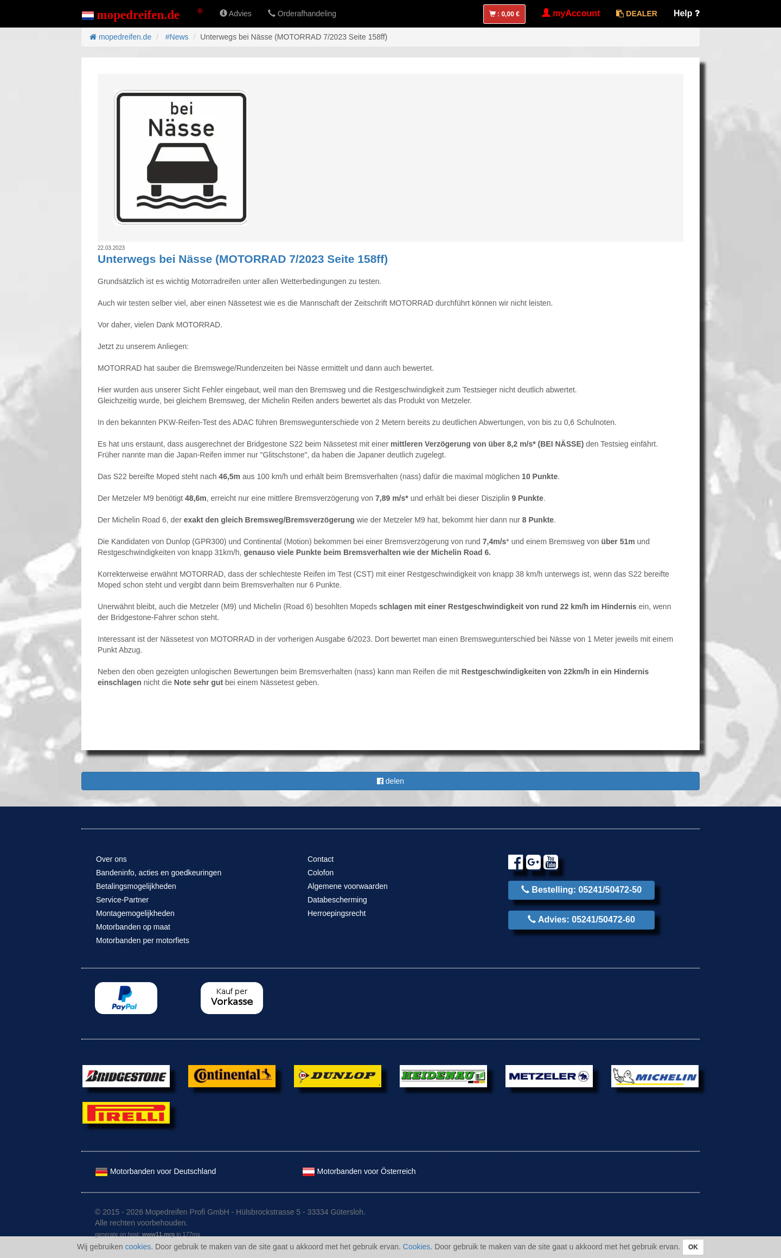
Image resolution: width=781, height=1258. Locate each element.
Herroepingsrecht (337, 913)
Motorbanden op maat (133, 926)
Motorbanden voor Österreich (359, 1171)
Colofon (321, 872)
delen (390, 781)
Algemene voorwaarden (348, 886)
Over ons (111, 859)
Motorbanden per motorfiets (142, 940)
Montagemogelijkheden (135, 913)
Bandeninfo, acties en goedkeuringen (158, 872)
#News (177, 37)
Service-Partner (122, 899)
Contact (321, 859)
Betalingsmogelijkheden (136, 886)
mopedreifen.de (120, 37)
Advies (236, 13)
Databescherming (337, 899)
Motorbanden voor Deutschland (155, 1171)
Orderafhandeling (302, 13)
